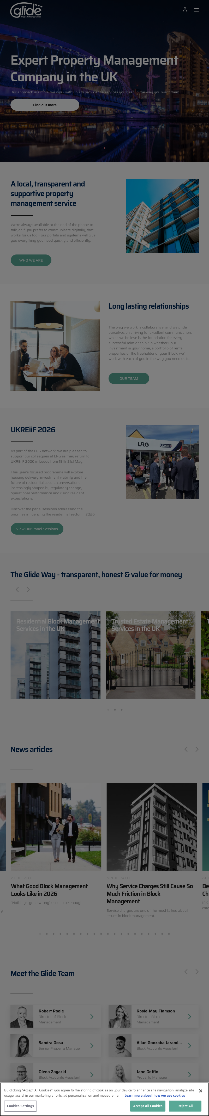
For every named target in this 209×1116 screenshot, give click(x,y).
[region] (104, 1099)
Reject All (185, 1106)
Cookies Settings (20, 1106)
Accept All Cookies (148, 1106)
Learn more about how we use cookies (154, 1095)
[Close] (200, 1091)
